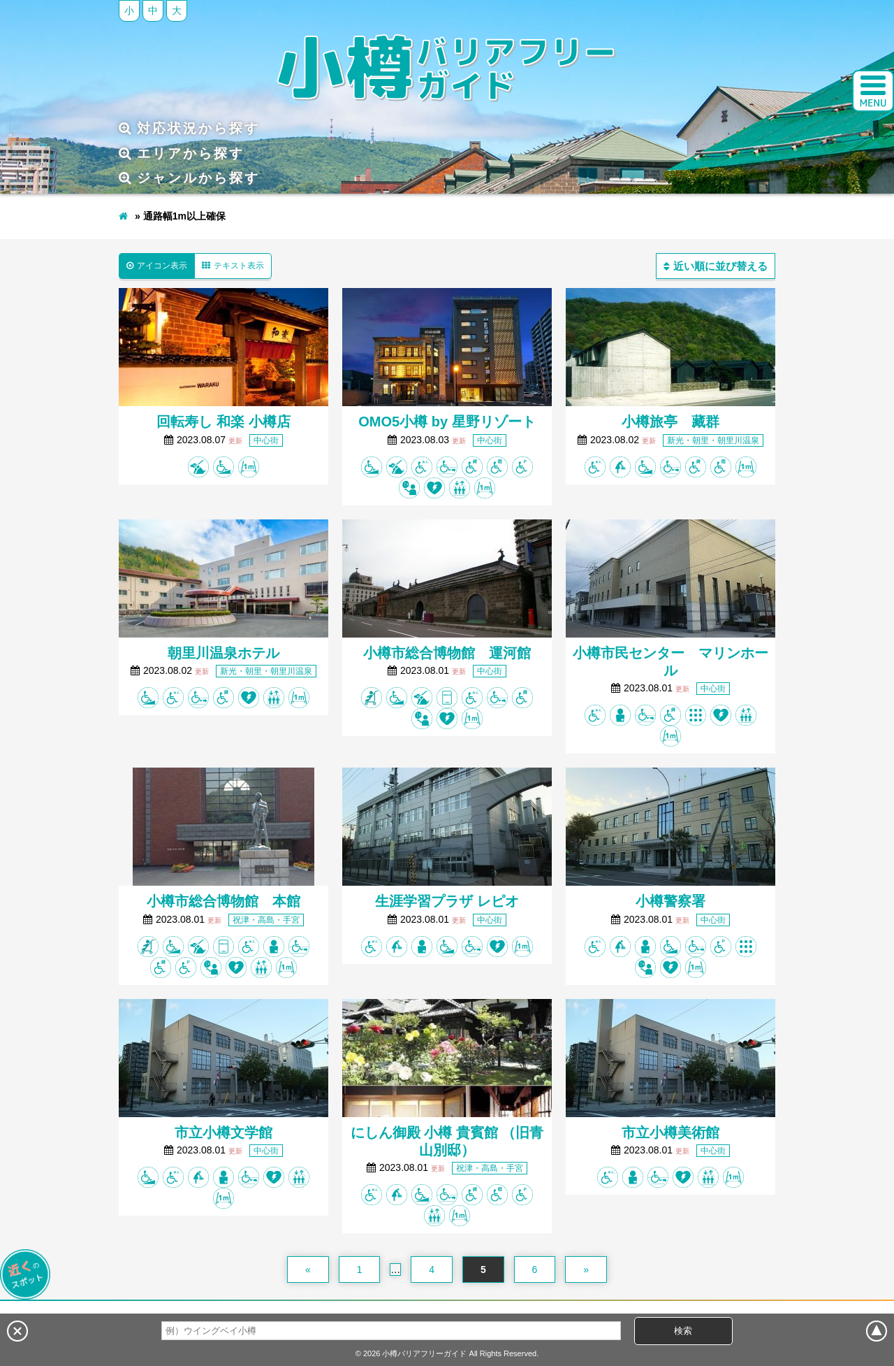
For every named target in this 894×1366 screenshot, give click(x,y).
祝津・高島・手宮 (266, 920)
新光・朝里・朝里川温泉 (713, 440)
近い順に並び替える (716, 266)
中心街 (266, 440)
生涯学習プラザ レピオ (447, 901)
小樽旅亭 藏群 (670, 421)
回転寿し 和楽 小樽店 (223, 421)
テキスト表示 (233, 266)
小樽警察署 (670, 901)
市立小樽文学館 (223, 1132)
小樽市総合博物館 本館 (223, 901)
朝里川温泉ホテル (223, 653)
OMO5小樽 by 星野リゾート (446, 421)
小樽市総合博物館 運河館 (447, 653)
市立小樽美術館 (670, 1132)
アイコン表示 (156, 266)
